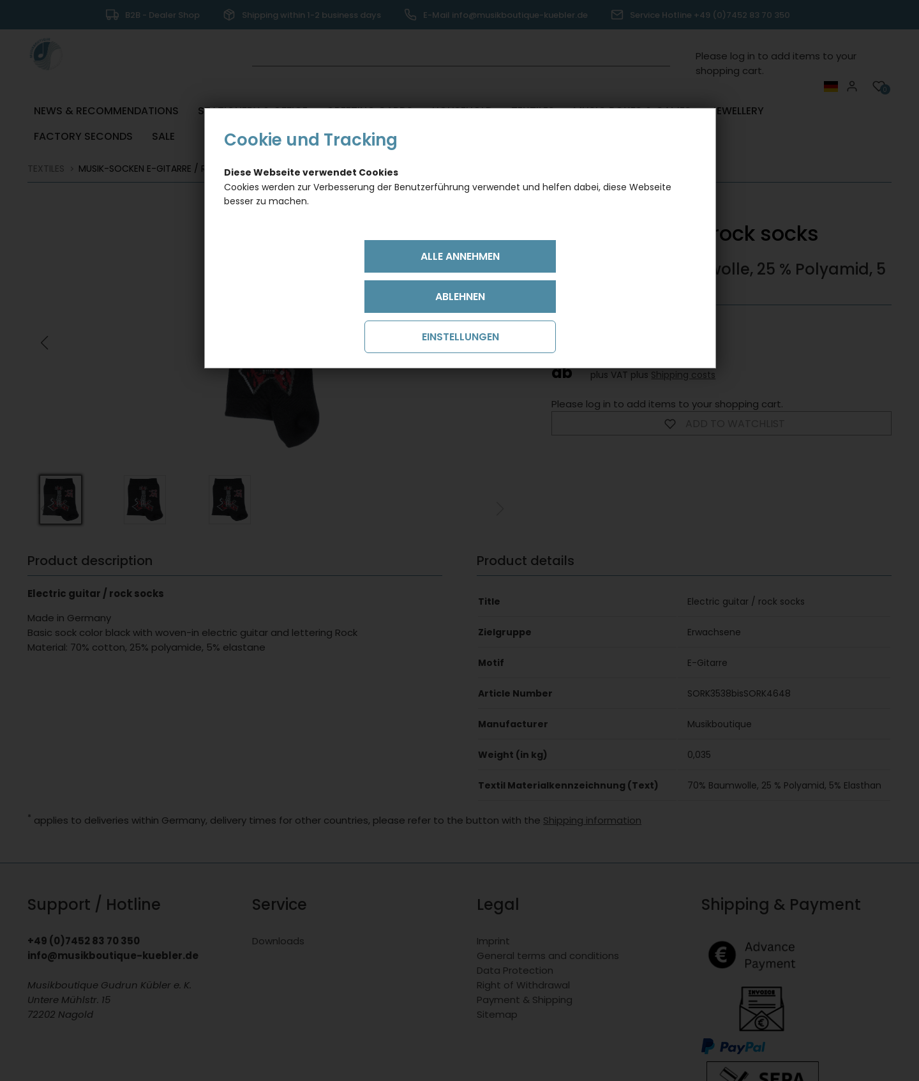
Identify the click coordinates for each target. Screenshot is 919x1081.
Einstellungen (460, 336)
